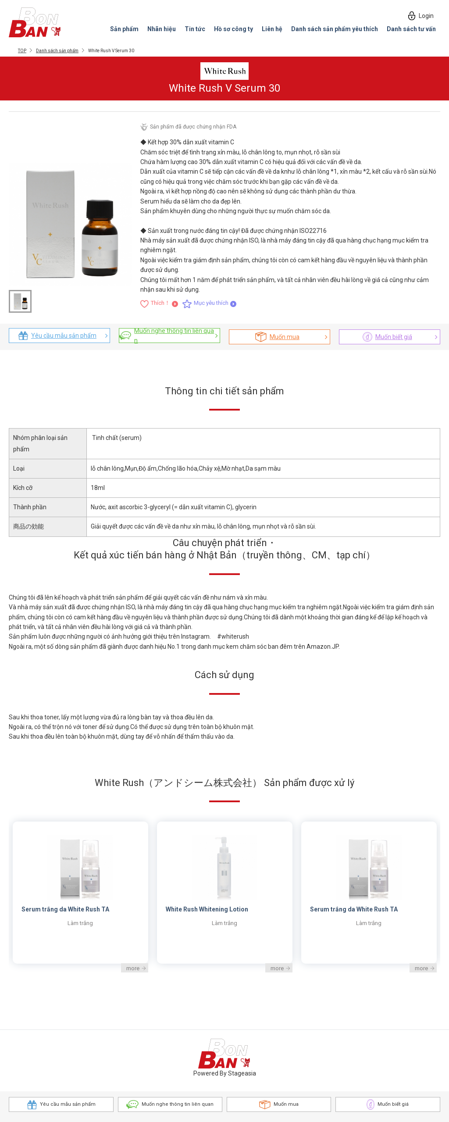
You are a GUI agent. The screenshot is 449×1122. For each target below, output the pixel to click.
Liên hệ (272, 28)
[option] (224, 892)
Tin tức (195, 28)
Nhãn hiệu (161, 28)
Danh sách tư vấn (411, 28)
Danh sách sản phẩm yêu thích (334, 28)
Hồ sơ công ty (233, 28)
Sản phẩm (124, 28)
